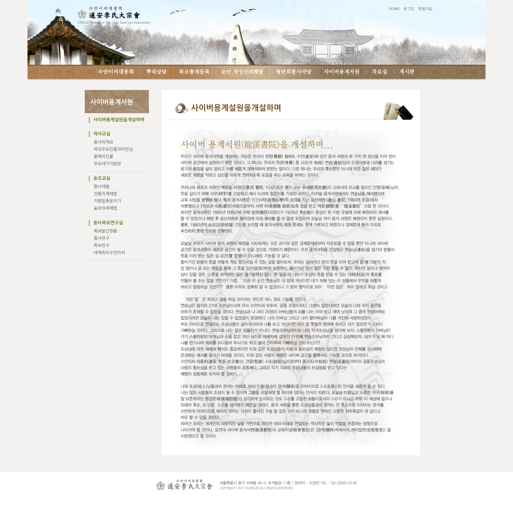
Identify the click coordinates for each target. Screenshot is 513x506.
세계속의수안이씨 (109, 253)
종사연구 (101, 238)
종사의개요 (103, 142)
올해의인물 (103, 156)
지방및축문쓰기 (107, 201)
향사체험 (101, 186)
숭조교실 (101, 178)
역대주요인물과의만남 (113, 149)
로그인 (408, 8)
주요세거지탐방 (107, 164)
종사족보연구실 (108, 222)
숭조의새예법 (105, 208)
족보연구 (101, 245)
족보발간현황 (105, 231)
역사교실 (101, 133)
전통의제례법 (105, 194)
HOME (394, 8)
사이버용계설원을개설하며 (118, 119)
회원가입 (425, 8)
